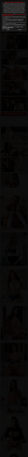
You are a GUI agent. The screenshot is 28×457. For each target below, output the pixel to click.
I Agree (8, 29)
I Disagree (20, 29)
